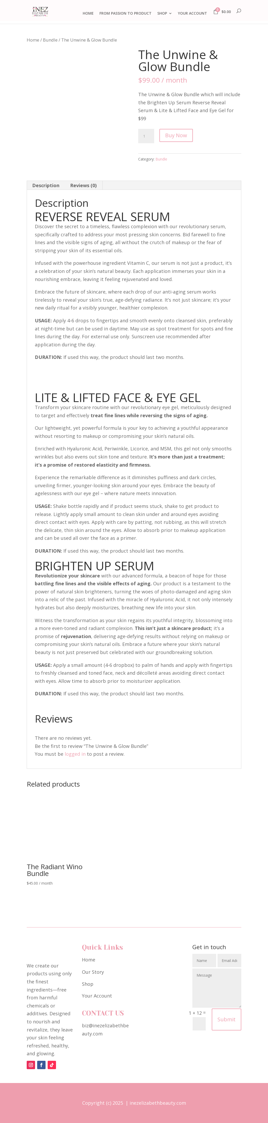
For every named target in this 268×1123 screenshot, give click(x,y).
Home (33, 40)
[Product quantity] (146, 136)
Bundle (50, 40)
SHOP (162, 14)
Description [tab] (45, 185)
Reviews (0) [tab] (83, 185)
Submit (226, 1019)
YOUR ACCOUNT (192, 14)
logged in (75, 754)
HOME (88, 14)
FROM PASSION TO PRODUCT (125, 14)
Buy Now (176, 135)
